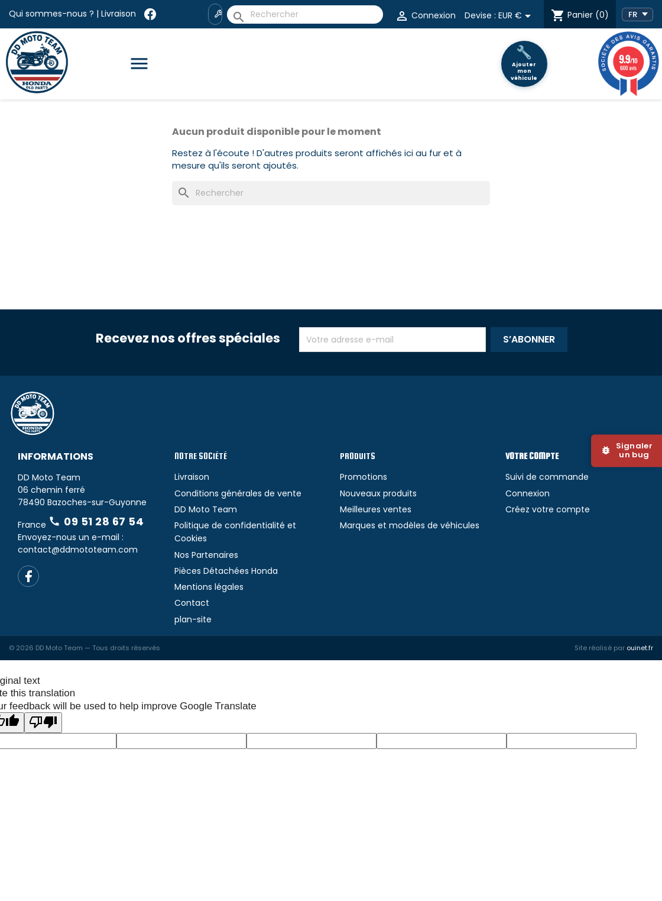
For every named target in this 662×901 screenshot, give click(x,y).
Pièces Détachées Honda (226, 571)
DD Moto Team (205, 509)
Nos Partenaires (206, 555)
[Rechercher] (305, 14)
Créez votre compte (547, 509)
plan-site (193, 619)
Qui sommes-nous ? (51, 14)
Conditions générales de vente (237, 493)
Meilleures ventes (375, 509)
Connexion (527, 493)
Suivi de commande (547, 477)
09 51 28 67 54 (96, 521)
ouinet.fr (640, 648)
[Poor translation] (43, 722)
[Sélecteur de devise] (516, 16)
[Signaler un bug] (626, 450)
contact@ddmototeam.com (78, 550)
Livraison (118, 14)
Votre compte (532, 456)
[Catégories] (144, 64)
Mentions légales (209, 587)
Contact (191, 603)
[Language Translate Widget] (637, 14)
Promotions (363, 477)
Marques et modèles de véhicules (409, 525)
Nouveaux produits (378, 493)
